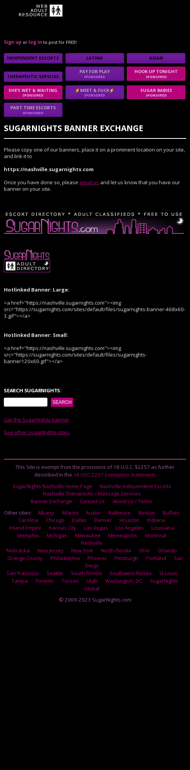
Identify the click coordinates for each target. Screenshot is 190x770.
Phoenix (97, 558)
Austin (93, 512)
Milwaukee (88, 535)
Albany (46, 512)
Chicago (55, 520)
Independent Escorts (33, 58)
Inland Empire (25, 527)
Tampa (20, 580)
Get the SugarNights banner (36, 419)
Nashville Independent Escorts (135, 486)
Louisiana (162, 527)
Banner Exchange (51, 501)
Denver (103, 520)
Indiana (156, 520)
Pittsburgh (126, 558)
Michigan (57, 535)
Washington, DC (123, 580)
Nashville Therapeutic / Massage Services (92, 493)
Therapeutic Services (33, 76)
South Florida (86, 573)
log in (35, 42)
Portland (156, 558)
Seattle (55, 573)
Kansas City (62, 527)
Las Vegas (96, 527)
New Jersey (50, 550)
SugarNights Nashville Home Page (52, 486)
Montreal (155, 535)
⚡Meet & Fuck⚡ (95, 92)
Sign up (13, 42)
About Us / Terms (133, 501)
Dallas (79, 520)
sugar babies (156, 92)
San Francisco (23, 573)
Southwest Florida (130, 573)
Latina (94, 58)
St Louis (168, 573)
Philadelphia (65, 558)
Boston (146, 512)
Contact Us (92, 501)
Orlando (167, 550)
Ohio (144, 550)
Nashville (92, 542)
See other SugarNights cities (37, 432)
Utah (92, 580)
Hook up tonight (156, 73)
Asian (156, 58)
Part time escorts (33, 110)
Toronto (44, 580)
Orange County (25, 558)
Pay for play (95, 73)
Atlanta (70, 512)
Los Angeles (130, 527)
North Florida (116, 550)
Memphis (28, 535)
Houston (129, 520)
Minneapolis (122, 535)
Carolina (28, 520)
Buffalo (171, 512)
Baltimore (119, 512)
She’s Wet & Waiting (33, 92)
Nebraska (18, 550)
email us (89, 182)
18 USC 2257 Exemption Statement (114, 474)
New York (82, 550)
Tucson (70, 580)
